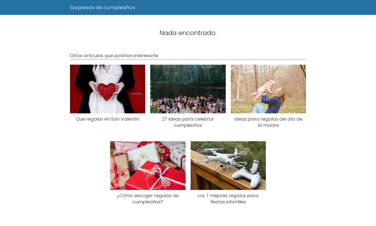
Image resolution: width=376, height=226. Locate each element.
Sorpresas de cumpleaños (102, 7)
